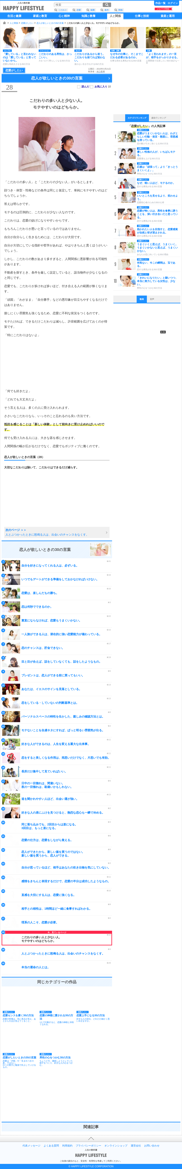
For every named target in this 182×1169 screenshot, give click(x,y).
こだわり (62, 10)
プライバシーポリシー (88, 1145)
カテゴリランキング (137, 118)
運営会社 (136, 1145)
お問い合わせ (151, 1145)
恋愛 (79, 10)
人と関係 (14, 23)
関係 (120, 10)
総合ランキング (159, 118)
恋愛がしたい (27, 23)
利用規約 (67, 1145)
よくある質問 (51, 1145)
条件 (107, 10)
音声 (152, 299)
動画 (142, 299)
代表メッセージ (31, 1145)
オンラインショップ (115, 1145)
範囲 (93, 10)
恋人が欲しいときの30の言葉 (50, 23)
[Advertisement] (57, 363)
